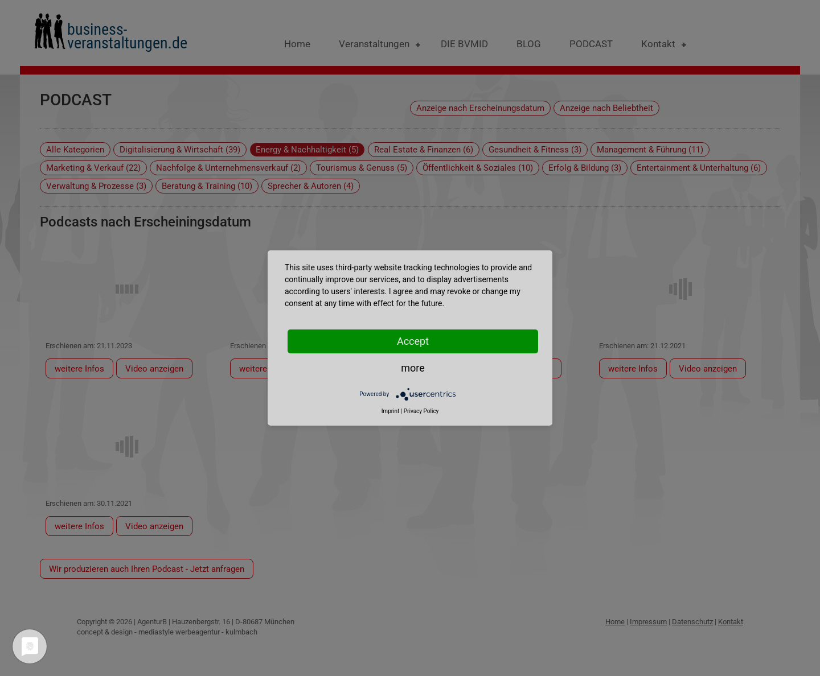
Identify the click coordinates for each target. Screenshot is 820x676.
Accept (413, 341)
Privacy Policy (421, 411)
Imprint (391, 411)
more (413, 368)
